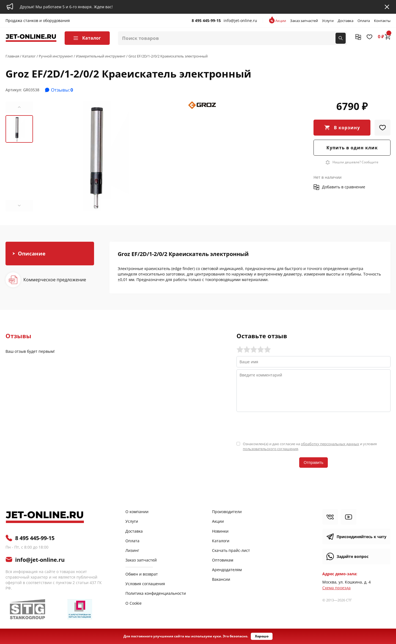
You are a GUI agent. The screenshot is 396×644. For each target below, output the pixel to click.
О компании (136, 511)
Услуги (328, 20)
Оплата (364, 20)
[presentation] (278, 426)
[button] (19, 107)
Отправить (313, 462)
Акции (280, 20)
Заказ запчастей (304, 20)
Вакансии (221, 579)
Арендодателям (227, 569)
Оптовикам (222, 560)
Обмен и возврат (141, 574)
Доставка (345, 20)
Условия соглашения (145, 583)
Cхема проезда (336, 587)
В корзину (347, 128)
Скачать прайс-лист (231, 550)
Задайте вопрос (353, 556)
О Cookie (133, 603)
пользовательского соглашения (270, 448)
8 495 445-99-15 (206, 20)
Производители (227, 511)
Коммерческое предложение (54, 280)
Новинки (220, 531)
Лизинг (132, 550)
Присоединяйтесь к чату (361, 536)
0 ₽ (384, 37)
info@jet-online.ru (240, 20)
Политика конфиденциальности (155, 593)
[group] (105, 156)
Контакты (382, 20)
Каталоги (220, 540)
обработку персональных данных (330, 443)
